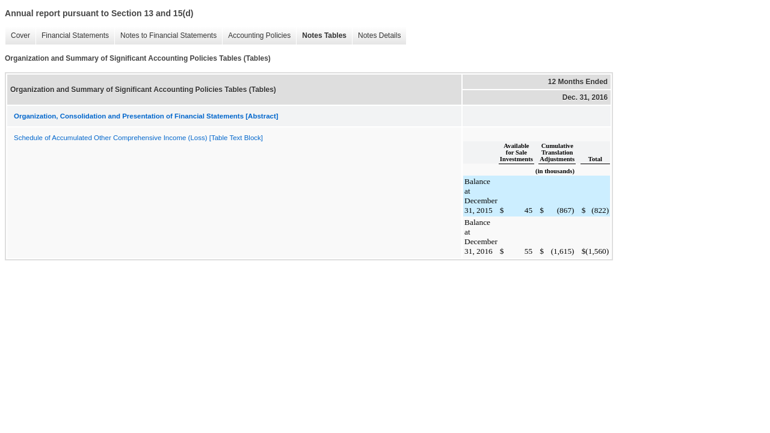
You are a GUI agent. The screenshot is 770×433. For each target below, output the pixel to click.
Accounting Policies (256, 35)
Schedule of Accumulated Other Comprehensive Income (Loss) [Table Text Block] (138, 137)
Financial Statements (72, 35)
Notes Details (376, 35)
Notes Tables (321, 35)
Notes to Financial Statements (165, 35)
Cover (17, 35)
